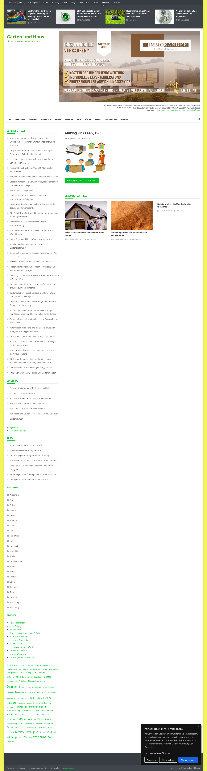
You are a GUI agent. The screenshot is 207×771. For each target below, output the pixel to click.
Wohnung (55, 2)
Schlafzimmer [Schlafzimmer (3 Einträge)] (29, 724)
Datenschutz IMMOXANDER (170, 110)
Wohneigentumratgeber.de (22, 657)
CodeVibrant (69, 768)
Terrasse (14, 587)
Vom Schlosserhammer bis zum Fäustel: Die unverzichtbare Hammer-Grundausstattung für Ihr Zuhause (32, 142)
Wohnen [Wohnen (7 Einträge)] (27, 737)
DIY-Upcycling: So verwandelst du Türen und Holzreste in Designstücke (34, 277)
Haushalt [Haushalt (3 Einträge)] (29, 703)
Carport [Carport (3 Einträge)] (44, 669)
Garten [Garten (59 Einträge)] (13, 686)
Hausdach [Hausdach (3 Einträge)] (21, 703)
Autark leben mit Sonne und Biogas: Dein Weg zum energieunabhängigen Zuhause (33, 329)
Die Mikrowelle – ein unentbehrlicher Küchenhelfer (174, 205)
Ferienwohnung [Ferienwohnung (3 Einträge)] (12, 681)
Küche (88, 2)
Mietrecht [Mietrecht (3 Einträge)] (45, 715)
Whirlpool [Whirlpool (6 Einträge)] (51, 732)
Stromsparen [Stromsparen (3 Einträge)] (31, 728)
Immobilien (106, 2)
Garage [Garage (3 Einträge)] (42, 681)
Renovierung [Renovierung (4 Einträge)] (12, 723)
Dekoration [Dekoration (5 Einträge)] (53, 669)
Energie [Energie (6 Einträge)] (25, 676)
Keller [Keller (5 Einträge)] (37, 710)
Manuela (88, 138)
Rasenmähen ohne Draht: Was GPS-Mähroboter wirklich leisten (138, 14)
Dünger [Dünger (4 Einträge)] (24, 673)
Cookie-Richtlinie (162, 753)
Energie (74, 2)
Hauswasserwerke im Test (21, 647)
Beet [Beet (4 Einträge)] (50, 665)
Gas (11, 530)
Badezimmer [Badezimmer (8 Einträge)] (18, 665)
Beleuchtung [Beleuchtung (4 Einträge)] (12, 669)
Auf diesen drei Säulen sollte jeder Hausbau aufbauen (34, 413)
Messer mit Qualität (18, 650)
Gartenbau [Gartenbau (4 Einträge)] (36, 687)
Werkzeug (14, 602)
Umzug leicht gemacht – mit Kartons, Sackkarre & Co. (34, 336)
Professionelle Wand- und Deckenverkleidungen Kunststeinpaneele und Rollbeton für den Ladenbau (33, 312)
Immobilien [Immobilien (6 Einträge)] (22, 706)
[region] (171, 744)
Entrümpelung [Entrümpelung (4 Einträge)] (36, 677)
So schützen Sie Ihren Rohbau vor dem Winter (30, 398)
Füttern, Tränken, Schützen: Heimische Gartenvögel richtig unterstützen (33, 343)
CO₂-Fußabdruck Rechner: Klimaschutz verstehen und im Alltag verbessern (34, 215)
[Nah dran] (198, 726)
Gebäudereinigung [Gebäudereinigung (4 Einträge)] (21, 698)
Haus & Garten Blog (18, 636)
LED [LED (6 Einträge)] (17, 714)
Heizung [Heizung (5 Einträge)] (36, 703)
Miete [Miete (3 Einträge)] (39, 715)
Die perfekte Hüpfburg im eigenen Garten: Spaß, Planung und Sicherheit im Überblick (39, 15)
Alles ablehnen (168, 760)
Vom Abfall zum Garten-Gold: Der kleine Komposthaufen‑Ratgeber (28, 197)
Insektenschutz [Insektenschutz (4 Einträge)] (27, 710)
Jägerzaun (14, 427)
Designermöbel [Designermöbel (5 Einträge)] (13, 672)
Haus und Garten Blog (20, 640)
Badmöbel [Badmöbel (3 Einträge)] (30, 666)
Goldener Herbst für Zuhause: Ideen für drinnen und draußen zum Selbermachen (33, 286)
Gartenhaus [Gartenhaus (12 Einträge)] (14, 692)
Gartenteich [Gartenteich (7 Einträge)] (43, 692)
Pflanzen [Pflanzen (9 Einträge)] (32, 719)
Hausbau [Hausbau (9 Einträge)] (12, 702)
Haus (12, 541)
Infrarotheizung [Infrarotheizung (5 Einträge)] (13, 710)
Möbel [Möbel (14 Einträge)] (23, 719)
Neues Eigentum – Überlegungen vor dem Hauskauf (33, 474)
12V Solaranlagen (17, 622)
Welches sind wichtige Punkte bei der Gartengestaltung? (26, 246)
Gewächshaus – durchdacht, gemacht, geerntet (31, 367)
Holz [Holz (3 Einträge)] (49, 703)
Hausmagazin (16, 643)
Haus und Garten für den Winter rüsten (27, 408)
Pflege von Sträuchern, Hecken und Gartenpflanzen (33, 372)
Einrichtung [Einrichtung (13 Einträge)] (14, 677)
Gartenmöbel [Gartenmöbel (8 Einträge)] (29, 692)
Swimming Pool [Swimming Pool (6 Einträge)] (44, 727)
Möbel (13, 571)
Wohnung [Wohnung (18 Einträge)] (40, 737)
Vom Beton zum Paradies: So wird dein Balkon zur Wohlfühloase (32, 232)
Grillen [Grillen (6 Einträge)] (38, 698)
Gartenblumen (16, 419)
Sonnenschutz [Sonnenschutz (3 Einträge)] (48, 724)
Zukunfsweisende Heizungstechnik (25, 450)
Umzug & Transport (18, 654)
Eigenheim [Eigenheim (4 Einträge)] (32, 673)
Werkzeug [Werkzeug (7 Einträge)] (41, 732)
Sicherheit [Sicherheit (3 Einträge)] (38, 724)
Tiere (12, 592)
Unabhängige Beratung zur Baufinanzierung (29, 455)
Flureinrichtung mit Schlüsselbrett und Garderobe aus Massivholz (34, 321)
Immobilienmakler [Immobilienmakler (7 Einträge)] (38, 706)
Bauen (64, 2)
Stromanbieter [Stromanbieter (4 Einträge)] (20, 727)
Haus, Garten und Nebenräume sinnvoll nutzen (31, 239)
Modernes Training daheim (22, 190)
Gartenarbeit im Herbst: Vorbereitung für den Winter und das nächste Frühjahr (33, 295)
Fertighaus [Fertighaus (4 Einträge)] (23, 681)
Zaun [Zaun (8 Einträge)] (50, 737)
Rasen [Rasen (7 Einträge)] (48, 719)
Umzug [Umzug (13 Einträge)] (30, 732)
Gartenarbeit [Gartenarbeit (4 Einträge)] (26, 687)
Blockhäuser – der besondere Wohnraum (28, 403)
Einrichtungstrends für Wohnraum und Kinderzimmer (129, 234)
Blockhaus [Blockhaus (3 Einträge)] (36, 669)
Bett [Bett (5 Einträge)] (20, 669)
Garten (45, 2)
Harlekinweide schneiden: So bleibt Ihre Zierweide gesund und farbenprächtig (32, 206)
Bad (81, 2)
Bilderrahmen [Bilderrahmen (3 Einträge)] (27, 669)
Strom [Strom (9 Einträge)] (10, 727)
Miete (12, 566)
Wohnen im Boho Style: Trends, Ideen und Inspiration (186, 14)
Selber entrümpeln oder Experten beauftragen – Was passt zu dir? (33, 255)
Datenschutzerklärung (191, 768)
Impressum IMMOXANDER (191, 110)
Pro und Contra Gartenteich (22, 393)
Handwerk (14, 535)
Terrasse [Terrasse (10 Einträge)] (20, 732)
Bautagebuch (16, 629)
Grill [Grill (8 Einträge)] (32, 698)
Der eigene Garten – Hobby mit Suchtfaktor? (30, 479)
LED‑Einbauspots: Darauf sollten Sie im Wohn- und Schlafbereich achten (89, 14)
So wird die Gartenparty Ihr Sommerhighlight (30, 388)
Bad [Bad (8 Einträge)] (9, 665)
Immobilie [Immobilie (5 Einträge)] (11, 707)
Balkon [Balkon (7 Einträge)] (38, 665)
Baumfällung (15, 626)
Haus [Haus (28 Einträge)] (47, 697)
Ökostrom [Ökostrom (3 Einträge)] (10, 742)
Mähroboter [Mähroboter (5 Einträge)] (12, 719)
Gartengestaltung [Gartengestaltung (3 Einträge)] (48, 687)
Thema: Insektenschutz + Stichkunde (26, 445)
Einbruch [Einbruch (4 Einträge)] (41, 673)
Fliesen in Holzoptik (18, 430)
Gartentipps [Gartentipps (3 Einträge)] (54, 693)
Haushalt (14, 546)
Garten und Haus (25, 37)
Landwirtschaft (16, 561)
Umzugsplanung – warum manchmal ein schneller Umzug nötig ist (83, 180)
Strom (96, 2)
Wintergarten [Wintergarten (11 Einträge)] (14, 737)
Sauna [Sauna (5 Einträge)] (20, 723)
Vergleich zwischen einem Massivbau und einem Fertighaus (31, 467)
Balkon (117, 2)
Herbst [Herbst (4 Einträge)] (44, 703)
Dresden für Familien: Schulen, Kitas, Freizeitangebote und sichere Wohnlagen (34, 183)
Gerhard (179, 211)
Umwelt (13, 597)
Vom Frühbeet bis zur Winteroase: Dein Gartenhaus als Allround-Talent (33, 352)
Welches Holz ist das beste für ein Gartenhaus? (31, 261)
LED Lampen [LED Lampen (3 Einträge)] (24, 715)
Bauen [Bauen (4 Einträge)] (45, 665)
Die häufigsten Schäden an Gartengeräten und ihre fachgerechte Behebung (33, 303)
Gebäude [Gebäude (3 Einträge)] (10, 698)
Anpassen (151, 760)
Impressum (175, 768)
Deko (12, 515)
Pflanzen (14, 576)
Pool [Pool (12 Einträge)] (41, 719)
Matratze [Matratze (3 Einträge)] (33, 715)
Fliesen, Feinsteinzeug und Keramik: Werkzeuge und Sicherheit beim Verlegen (33, 268)
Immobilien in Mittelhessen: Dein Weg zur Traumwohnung (28, 223)
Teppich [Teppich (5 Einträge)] (10, 732)
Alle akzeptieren (188, 760)
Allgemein (35, 2)
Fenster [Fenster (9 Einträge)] (47, 676)
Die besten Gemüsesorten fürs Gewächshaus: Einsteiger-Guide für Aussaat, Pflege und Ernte (30, 361)
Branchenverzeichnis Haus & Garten (26, 633)
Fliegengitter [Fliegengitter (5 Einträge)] (33, 681)
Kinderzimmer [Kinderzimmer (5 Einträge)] (47, 710)
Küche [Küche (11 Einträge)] (10, 714)
